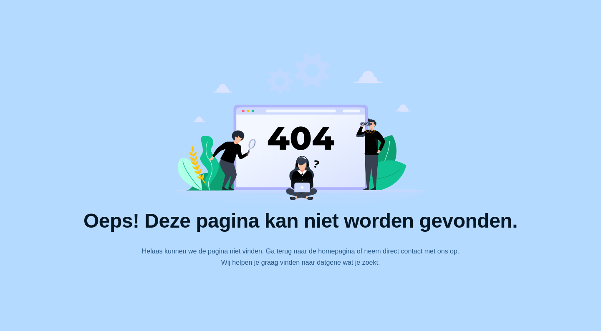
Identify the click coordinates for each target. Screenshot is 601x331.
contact (412, 251)
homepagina (336, 251)
